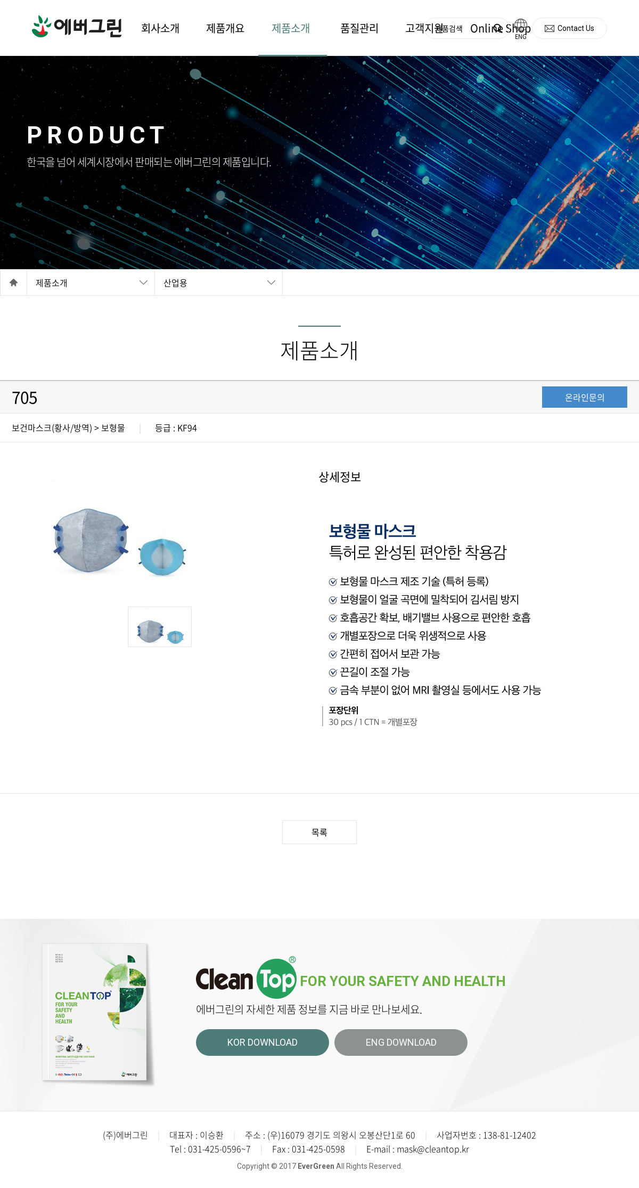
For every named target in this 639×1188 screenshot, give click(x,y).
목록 (319, 832)
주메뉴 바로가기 (0, 0)
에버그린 (76, 26)
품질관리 (359, 28)
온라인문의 (585, 397)
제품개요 (225, 28)
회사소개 (160, 28)
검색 (498, 28)
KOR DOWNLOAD (262, 1042)
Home (13, 282)
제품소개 (291, 28)
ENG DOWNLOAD (401, 1042)
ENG (521, 36)
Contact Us (576, 28)
